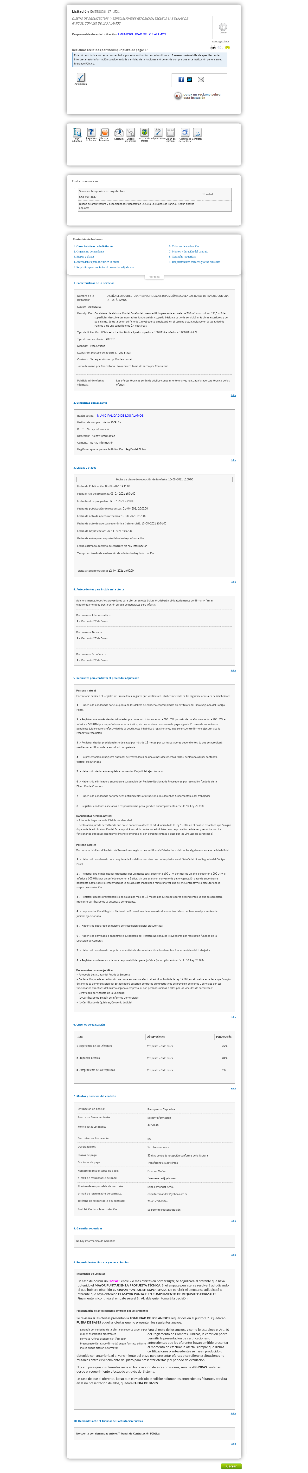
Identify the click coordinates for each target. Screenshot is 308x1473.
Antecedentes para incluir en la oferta (98, 262)
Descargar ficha (220, 41)
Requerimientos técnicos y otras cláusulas (196, 262)
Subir (233, 395)
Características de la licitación (95, 246)
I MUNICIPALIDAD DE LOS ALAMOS (142, 34)
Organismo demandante (90, 251)
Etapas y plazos (86, 256)
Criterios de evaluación (185, 246)
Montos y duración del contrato (190, 251)
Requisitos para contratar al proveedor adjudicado (105, 267)
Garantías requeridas (184, 256)
